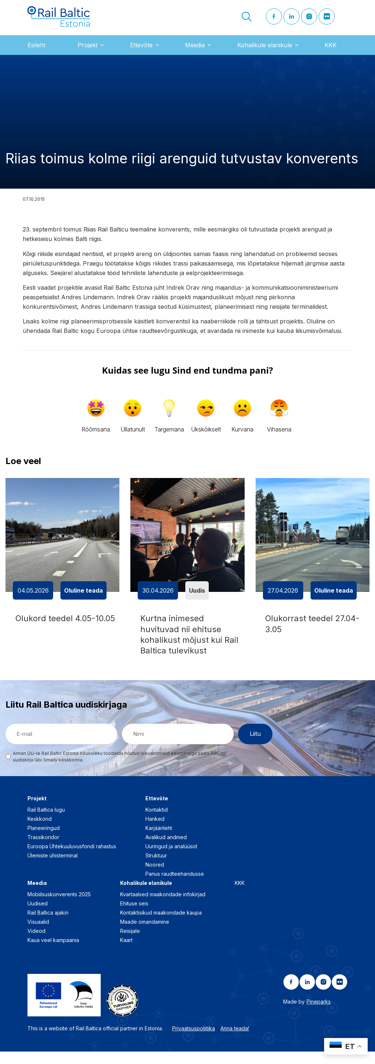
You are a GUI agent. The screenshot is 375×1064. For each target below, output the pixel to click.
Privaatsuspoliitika (193, 1041)
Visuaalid (38, 934)
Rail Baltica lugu (46, 822)
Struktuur (156, 868)
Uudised (37, 916)
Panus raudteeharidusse (174, 886)
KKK (330, 51)
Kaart (126, 952)
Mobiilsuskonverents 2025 (59, 907)
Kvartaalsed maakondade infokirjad (162, 907)
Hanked (154, 831)
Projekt (87, 51)
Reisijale (130, 943)
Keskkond (39, 831)
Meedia (195, 51)
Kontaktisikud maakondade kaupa (161, 925)
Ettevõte (141, 51)
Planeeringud (43, 840)
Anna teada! (234, 1041)
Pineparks (319, 1014)
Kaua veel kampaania (53, 952)
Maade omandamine (144, 934)
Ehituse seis (134, 916)
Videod (36, 943)
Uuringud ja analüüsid (171, 859)
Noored (154, 877)
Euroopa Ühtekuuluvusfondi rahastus (71, 859)
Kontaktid (156, 822)
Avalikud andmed (166, 849)
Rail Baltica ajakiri (47, 925)
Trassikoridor (43, 849)
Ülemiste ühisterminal (52, 868)
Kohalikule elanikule (264, 51)
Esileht (36, 51)
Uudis (197, 596)
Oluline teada (83, 596)
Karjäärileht (158, 840)
